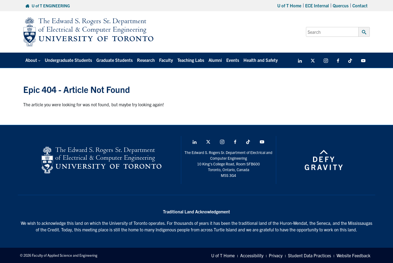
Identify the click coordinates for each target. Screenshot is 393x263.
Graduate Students (114, 60)
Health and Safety (260, 60)
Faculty (166, 60)
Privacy (275, 255)
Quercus (341, 5)
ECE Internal (317, 5)
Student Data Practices (309, 255)
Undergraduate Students (68, 60)
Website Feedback (353, 255)
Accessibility (251, 255)
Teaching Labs (190, 60)
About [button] (31, 60)
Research (146, 60)
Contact (360, 5)
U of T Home (289, 5)
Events (232, 60)
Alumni (215, 60)
